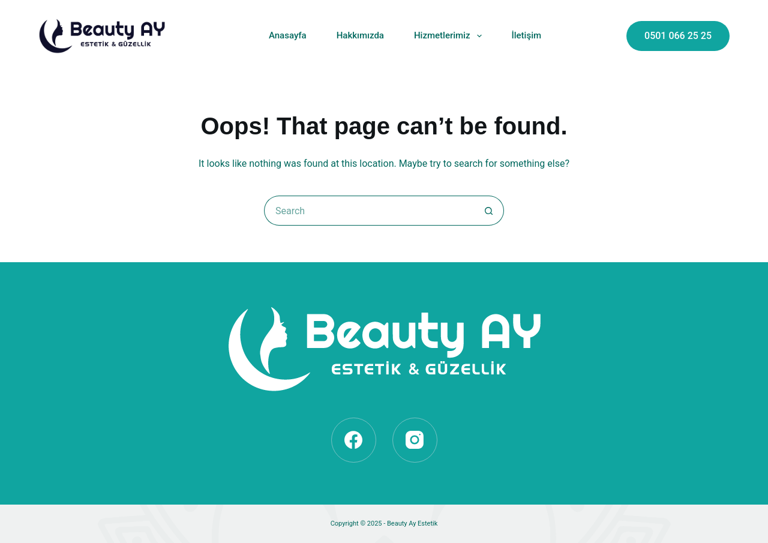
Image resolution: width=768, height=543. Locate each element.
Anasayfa (288, 35)
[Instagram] (414, 440)
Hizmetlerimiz (450, 36)
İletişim (527, 35)
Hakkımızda (360, 35)
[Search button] (489, 211)
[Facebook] (353, 440)
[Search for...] (369, 211)
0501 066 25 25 (678, 35)
